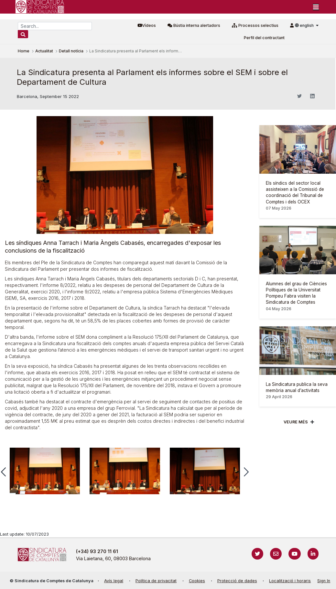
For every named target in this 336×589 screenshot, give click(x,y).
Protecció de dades (237, 580)
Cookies (197, 580)
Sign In (323, 580)
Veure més (296, 422)
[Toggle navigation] (316, 7)
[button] (246, 472)
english (305, 25)
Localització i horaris (290, 580)
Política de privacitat (156, 580)
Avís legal (113, 580)
